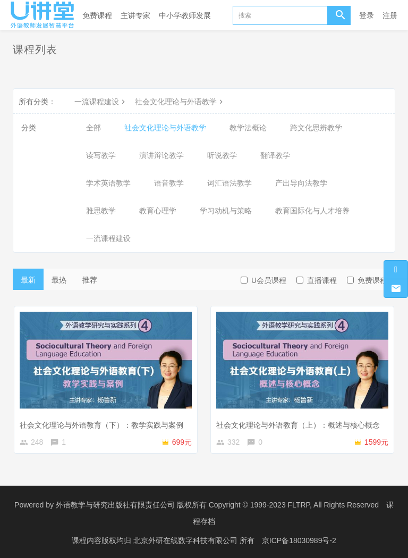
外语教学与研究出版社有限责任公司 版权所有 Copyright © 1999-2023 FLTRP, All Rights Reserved (217, 505)
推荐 (89, 280)
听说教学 (222, 155)
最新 (28, 280)
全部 (93, 127)
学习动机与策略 (226, 210)
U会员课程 (263, 280)
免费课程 (97, 15)
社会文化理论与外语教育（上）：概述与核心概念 (298, 425)
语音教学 (169, 183)
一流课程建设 (101, 101)
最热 (59, 280)
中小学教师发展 (185, 15)
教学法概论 (248, 127)
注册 (389, 15)
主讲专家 (135, 15)
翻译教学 (275, 155)
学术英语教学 (108, 183)
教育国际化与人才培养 (312, 210)
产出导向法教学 (301, 183)
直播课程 (316, 280)
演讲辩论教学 (161, 155)
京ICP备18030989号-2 (299, 539)
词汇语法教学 (229, 183)
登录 (366, 15)
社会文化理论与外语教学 (180, 101)
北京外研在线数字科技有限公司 (186, 539)
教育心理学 (157, 210)
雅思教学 (101, 210)
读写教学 (101, 155)
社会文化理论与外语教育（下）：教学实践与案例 (101, 425)
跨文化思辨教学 (316, 127)
